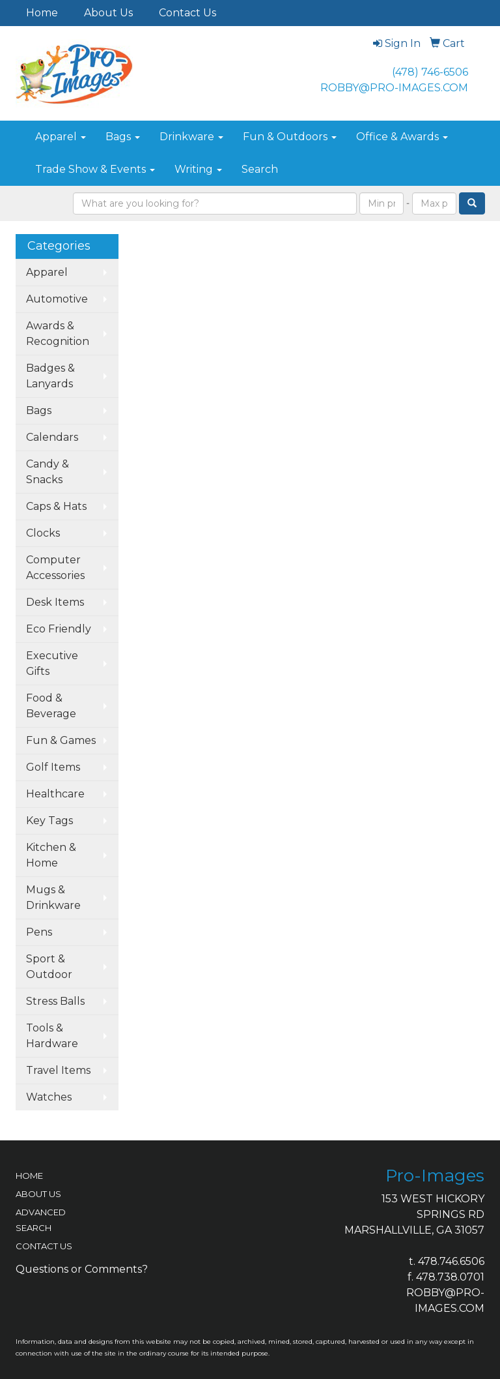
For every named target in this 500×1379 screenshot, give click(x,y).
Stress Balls (55, 1001)
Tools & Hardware (52, 1036)
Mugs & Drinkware (53, 897)
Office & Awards (402, 136)
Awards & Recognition (57, 333)
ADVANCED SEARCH (41, 1220)
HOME (29, 1175)
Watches (49, 1097)
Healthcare (55, 794)
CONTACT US (44, 1246)
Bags (122, 136)
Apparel (60, 136)
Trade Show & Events (95, 169)
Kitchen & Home (51, 855)
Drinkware (191, 136)
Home (42, 13)
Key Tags (49, 820)
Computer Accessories (55, 568)
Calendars (52, 437)
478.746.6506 (451, 1261)
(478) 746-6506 (430, 72)
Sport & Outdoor (49, 967)
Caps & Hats (56, 506)
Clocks (43, 533)
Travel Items (58, 1070)
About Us (108, 13)
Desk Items (55, 602)
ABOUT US (38, 1194)
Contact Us (187, 13)
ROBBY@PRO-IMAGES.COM (394, 88)
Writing (198, 169)
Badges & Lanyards (50, 376)
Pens (39, 932)
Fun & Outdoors (290, 136)
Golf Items (53, 767)
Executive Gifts (52, 663)
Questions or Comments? (82, 1269)
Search (260, 169)
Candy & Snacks (47, 472)
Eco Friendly (58, 629)
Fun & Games (61, 740)
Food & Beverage (51, 706)
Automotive (57, 299)
